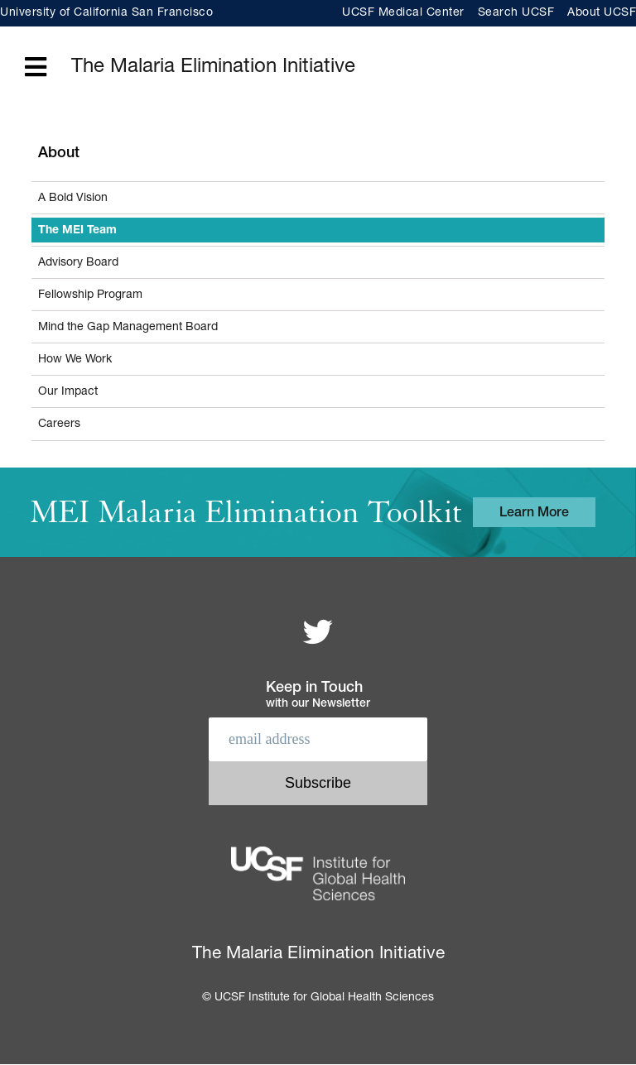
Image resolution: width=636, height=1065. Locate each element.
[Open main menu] (35, 68)
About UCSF (601, 13)
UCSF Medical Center (403, 13)
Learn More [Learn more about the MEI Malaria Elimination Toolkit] (534, 514)
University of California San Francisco (106, 13)
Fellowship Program (90, 295)
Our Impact (68, 392)
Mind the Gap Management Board (128, 327)
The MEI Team (77, 231)
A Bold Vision (73, 198)
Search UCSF (516, 13)
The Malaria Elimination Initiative (213, 68)
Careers (59, 424)
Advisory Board (78, 263)
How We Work (75, 360)
